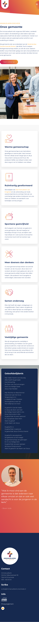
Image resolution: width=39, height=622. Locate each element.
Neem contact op (9, 62)
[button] (37, 4)
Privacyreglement (7, 604)
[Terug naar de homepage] (5, 4)
